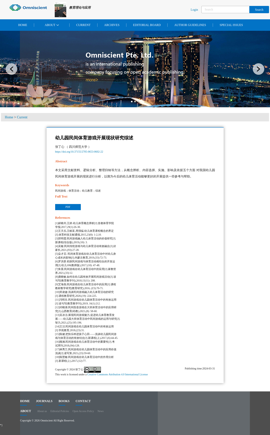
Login (194, 9)
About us (42, 411)
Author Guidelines (190, 25)
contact (83, 402)
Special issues (231, 25)
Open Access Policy (83, 411)
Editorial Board (147, 25)
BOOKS (64, 402)
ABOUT (25, 412)
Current (83, 25)
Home (22, 25)
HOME (25, 402)
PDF (67, 207)
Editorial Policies (59, 411)
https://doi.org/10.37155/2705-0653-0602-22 (79, 151)
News (100, 411)
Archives (111, 25)
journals (44, 402)
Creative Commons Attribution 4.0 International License (117, 374)
